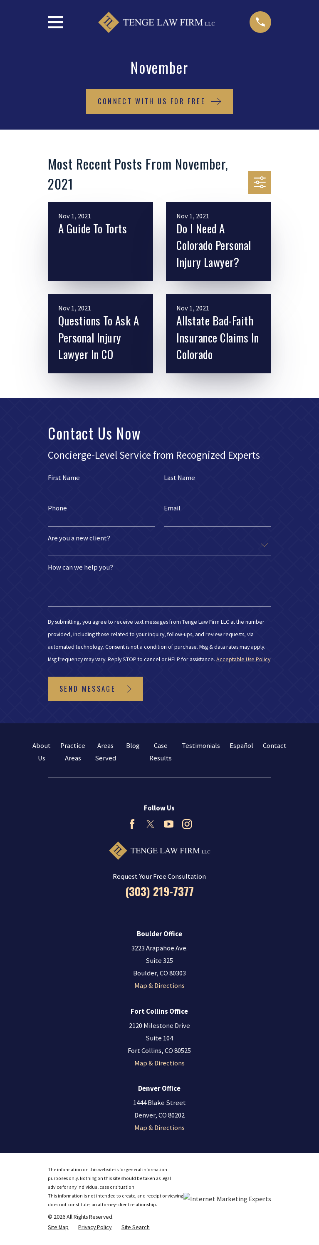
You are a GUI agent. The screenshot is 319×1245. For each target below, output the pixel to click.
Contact (275, 745)
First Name (64, 478)
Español (241, 745)
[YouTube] (168, 824)
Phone (57, 508)
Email (172, 508)
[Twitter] (150, 824)
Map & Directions (159, 985)
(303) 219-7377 (159, 891)
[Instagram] (187, 824)
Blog (133, 745)
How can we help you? (80, 567)
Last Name (179, 478)
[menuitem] (58, 1227)
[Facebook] (132, 824)
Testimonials (201, 745)
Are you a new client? (79, 538)
